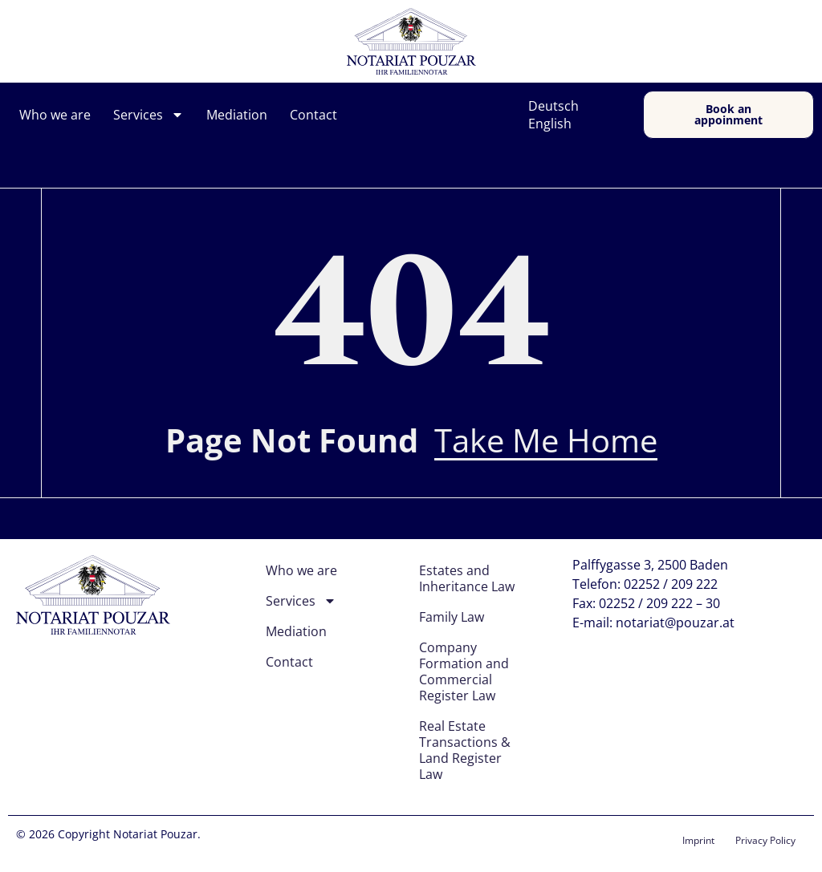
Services (148, 115)
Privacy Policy (765, 840)
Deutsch (553, 106)
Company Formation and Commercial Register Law (464, 671)
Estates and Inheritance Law (467, 578)
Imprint (698, 840)
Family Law (451, 617)
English (550, 123)
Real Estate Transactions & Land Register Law (465, 750)
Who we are (55, 115)
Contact (313, 115)
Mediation (236, 115)
